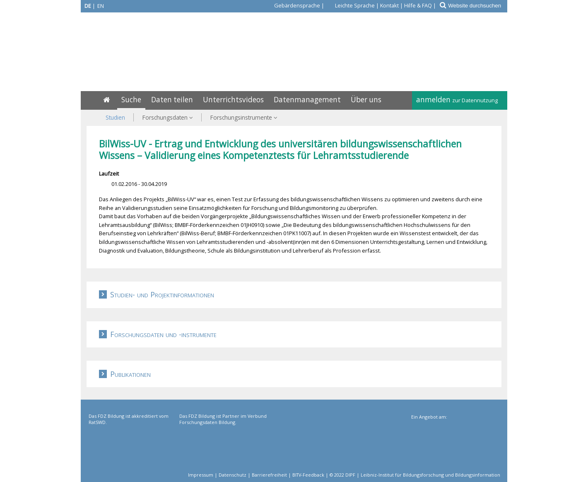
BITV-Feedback (308, 475)
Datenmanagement (307, 99)
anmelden (457, 99)
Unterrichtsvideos (233, 99)
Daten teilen (172, 99)
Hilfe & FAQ (418, 5)
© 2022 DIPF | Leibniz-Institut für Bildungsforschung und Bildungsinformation (415, 475)
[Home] (106, 99)
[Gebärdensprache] (292, 5)
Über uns (366, 99)
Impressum (200, 475)
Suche (131, 99)
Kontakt (389, 5)
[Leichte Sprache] (350, 5)
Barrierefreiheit (269, 475)
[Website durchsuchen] (477, 5)
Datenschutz (232, 475)
